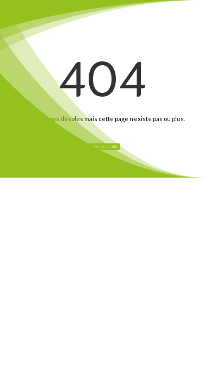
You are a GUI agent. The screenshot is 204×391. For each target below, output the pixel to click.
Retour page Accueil (102, 146)
